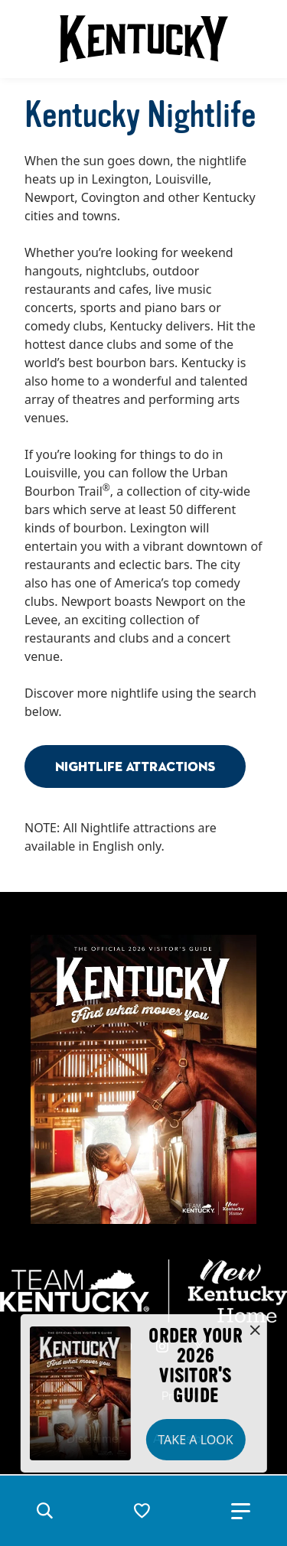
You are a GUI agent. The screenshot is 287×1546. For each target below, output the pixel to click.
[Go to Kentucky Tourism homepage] (144, 39)
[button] (44, 1511)
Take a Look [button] (195, 1439)
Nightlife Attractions (135, 766)
